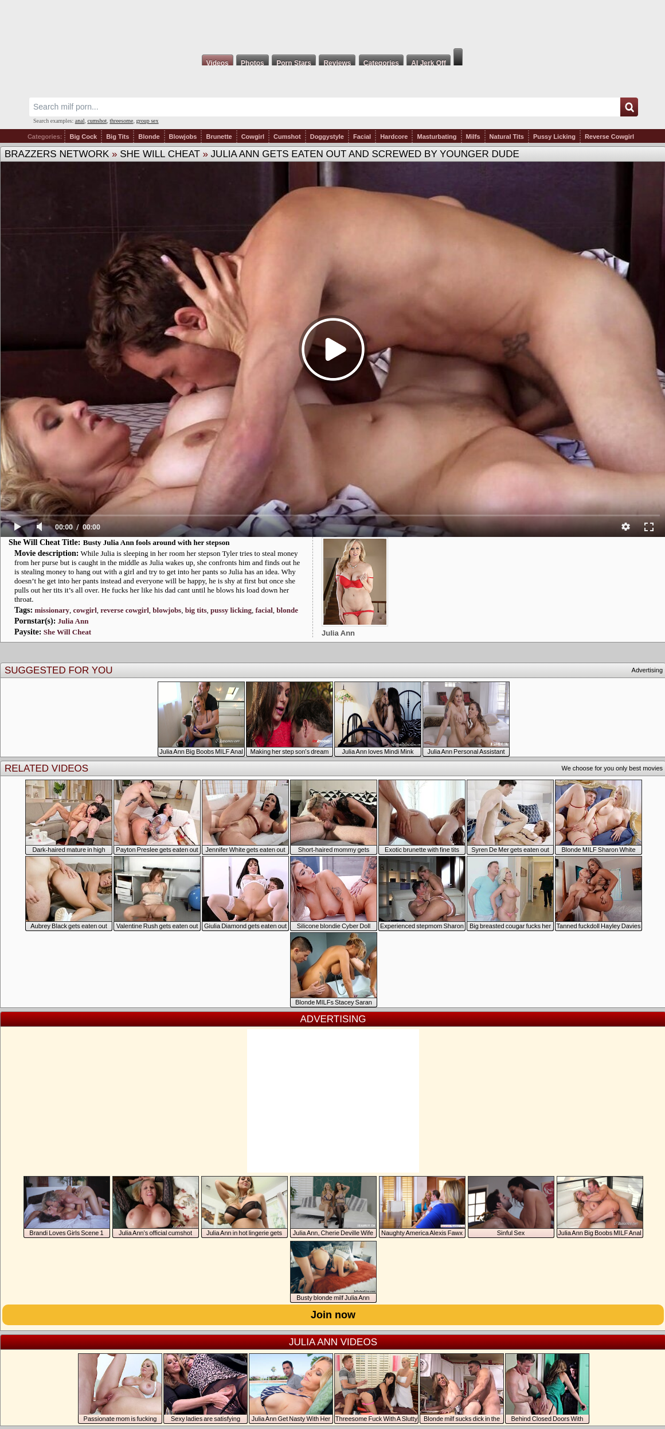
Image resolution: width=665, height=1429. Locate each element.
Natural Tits (507, 136)
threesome (121, 121)
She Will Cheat (160, 154)
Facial (362, 136)
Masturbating (436, 136)
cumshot (97, 121)
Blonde (148, 136)
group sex (147, 121)
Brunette (219, 136)
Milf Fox (332, 24)
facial (264, 610)
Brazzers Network (57, 154)
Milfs (473, 136)
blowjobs (166, 610)
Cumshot (287, 136)
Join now (333, 1315)
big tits (196, 610)
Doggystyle (327, 136)
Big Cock (83, 136)
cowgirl (85, 610)
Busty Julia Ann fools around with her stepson (156, 542)
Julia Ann (73, 621)
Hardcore (394, 136)
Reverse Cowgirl (609, 136)
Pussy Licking (554, 136)
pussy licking (231, 610)
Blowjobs (183, 136)
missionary (51, 610)
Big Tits (117, 136)
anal (80, 121)
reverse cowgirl (124, 610)
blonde (287, 610)
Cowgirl (252, 136)
